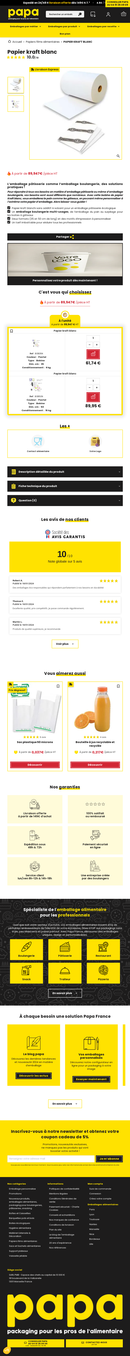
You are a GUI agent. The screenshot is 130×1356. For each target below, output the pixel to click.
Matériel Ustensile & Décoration (19, 1234)
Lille (91, 1244)
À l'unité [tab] (65, 322)
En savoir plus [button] (62, 993)
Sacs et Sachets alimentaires (25, 1246)
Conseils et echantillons (62, 1215)
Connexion (95, 1193)
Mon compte (95, 1183)
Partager (65, 237)
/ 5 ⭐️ (103, 3)
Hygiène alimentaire (20, 1228)
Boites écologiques (19, 1223)
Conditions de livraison (61, 1224)
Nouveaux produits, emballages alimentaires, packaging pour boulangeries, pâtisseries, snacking (25, 1203)
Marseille (94, 1229)
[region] (65, 729)
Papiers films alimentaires (23, 1241)
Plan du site (55, 1229)
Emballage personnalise (22, 1188)
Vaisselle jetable (18, 1255)
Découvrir (35, 765)
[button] (65, 472)
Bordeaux (94, 1239)
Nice (91, 1234)
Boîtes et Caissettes (20, 1213)
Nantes (93, 1224)
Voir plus (62, 644)
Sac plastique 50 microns (35, 742)
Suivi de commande (100, 1188)
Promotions (15, 1193)
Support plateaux (18, 1251)
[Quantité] (93, 338)
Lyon (91, 1214)
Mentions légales (58, 1193)
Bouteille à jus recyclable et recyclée (95, 744)
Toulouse (94, 1219)
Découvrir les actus (33, 1076)
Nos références (57, 1247)
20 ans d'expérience (60, 1242)
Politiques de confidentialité (64, 1188)
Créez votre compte (100, 1198)
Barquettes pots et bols (21, 1218)
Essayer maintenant (91, 1079)
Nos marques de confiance (64, 1219)
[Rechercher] (65, 14)
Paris (92, 1209)
